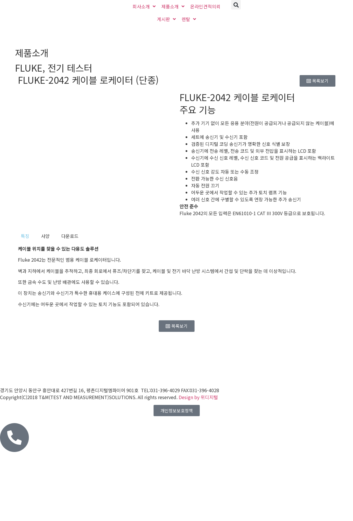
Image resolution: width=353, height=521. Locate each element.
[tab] (25, 236)
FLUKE (28, 67)
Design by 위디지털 (198, 397)
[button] (236, 5)
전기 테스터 (70, 67)
